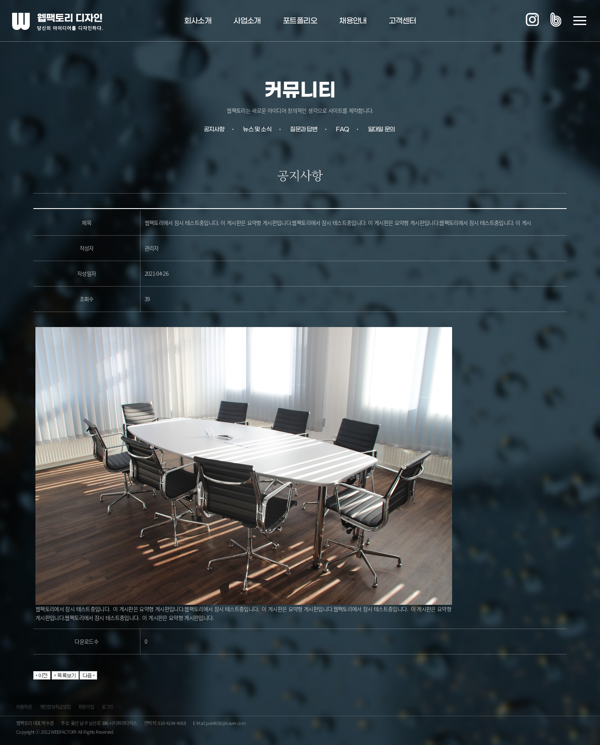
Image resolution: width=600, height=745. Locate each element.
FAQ (342, 129)
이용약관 (24, 708)
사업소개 (246, 21)
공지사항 (214, 129)
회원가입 (86, 708)
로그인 (107, 708)
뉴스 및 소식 (257, 129)
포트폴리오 (300, 21)
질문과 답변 (303, 129)
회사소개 (197, 21)
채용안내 (352, 21)
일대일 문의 (381, 129)
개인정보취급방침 (55, 708)
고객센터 (402, 21)
